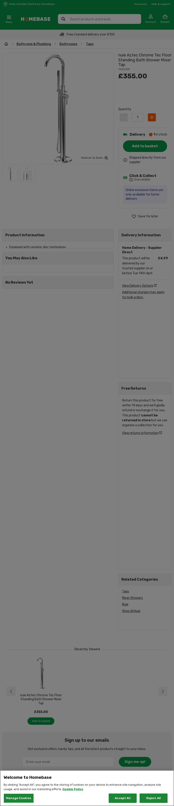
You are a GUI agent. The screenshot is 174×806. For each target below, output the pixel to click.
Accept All (122, 798)
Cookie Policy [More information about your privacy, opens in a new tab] (72, 789)
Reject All (153, 798)
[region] (87, 788)
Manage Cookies (18, 798)
